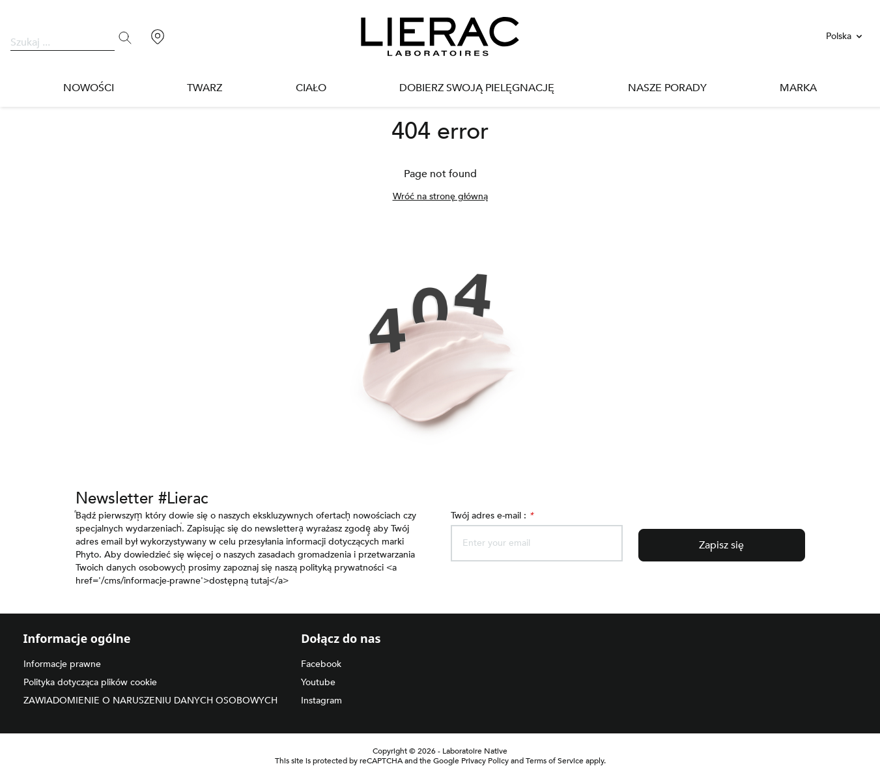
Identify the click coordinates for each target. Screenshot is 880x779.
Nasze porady (666, 88)
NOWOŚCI (89, 88)
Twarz (206, 88)
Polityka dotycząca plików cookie (92, 682)
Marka (798, 88)
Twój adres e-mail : (494, 515)
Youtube (319, 682)
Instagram (323, 700)
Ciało (315, 88)
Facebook (321, 664)
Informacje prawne (64, 664)
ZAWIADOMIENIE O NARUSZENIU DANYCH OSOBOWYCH (144, 700)
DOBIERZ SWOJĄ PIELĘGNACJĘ (479, 88)
